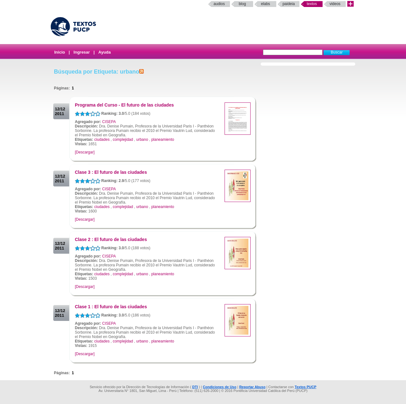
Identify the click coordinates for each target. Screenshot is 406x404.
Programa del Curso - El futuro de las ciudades (124, 105)
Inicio (59, 52)
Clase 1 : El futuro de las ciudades (111, 306)
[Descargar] (85, 152)
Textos (312, 4)
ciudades (101, 139)
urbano (142, 139)
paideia (289, 4)
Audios (219, 4)
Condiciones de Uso (219, 387)
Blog (242, 4)
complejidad (123, 139)
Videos (335, 4)
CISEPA (109, 122)
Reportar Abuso (252, 387)
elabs (265, 4)
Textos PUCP (305, 387)
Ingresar (82, 52)
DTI (195, 387)
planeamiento (162, 139)
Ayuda (104, 52)
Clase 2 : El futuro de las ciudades (111, 239)
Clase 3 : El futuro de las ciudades (111, 172)
